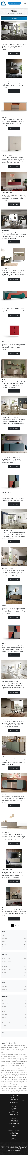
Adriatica (13, 936)
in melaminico (13, 958)
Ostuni (13, 1017)
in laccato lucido (13, 961)
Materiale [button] (4, 954)
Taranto (13, 1025)
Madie (20, 13)
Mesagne (13, 1014)
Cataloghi (13, 1111)
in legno (13, 966)
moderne (13, 989)
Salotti (14, 1135)
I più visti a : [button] (5, 996)
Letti (14, 1136)
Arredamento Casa (14, 13)
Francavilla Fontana (13, 1009)
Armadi (14, 1138)
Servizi (14, 1109)
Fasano (13, 1006)
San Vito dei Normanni (13, 1023)
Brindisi (13, 1000)
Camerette (14, 1139)
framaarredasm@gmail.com (16, 1104)
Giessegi (13, 938)
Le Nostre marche (14, 1112)
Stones (13, 947)
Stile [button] (3, 982)
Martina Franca (13, 1012)
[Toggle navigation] (3, 7)
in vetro (13, 975)
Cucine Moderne (14, 1120)
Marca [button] (4, 931)
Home (7, 13)
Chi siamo (14, 1108)
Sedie (14, 1128)
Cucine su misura (14, 1124)
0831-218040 (15, 1102)
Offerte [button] (4, 1032)
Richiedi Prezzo (14, 53)
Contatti (14, 1116)
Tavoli (14, 1126)
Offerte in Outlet (14, 1114)
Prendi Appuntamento (14, 3)
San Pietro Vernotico (13, 1020)
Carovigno (13, 1003)
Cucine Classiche (14, 1121)
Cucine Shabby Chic (14, 1123)
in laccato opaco (13, 964)
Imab (13, 941)
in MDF (13, 972)
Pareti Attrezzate (14, 1133)
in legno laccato (13, 969)
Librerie (14, 1132)
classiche (13, 986)
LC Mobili (13, 944)
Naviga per (14, 18)
